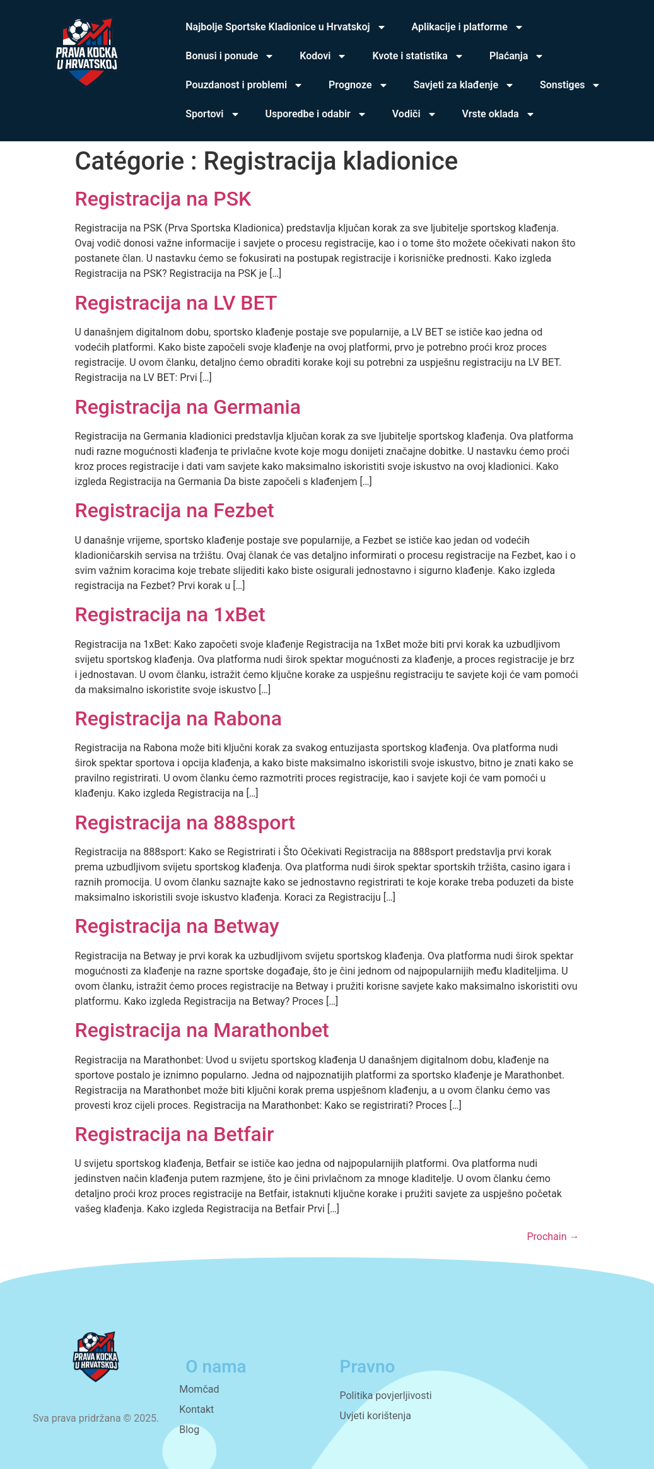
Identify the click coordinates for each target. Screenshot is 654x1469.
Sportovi (212, 114)
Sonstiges (570, 85)
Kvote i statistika (418, 56)
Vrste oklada (498, 114)
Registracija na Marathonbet (202, 1030)
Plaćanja (517, 56)
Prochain (553, 1237)
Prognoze (358, 85)
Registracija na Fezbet (174, 510)
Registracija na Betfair (174, 1134)
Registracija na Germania (188, 407)
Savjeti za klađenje (464, 85)
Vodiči (414, 114)
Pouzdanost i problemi (244, 85)
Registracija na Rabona (178, 718)
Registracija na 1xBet (170, 614)
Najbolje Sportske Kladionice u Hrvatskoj (285, 27)
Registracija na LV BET (176, 303)
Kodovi (323, 56)
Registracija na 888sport (185, 822)
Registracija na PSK (163, 199)
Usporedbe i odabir (316, 114)
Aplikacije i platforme (468, 27)
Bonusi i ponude (229, 56)
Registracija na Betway (177, 926)
